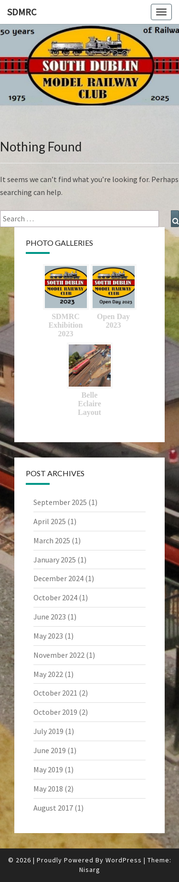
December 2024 (58, 578)
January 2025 (54, 559)
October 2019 (55, 712)
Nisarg (89, 869)
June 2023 (49, 616)
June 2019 (49, 750)
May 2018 (48, 788)
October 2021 (55, 693)
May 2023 (48, 636)
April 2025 (49, 521)
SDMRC (21, 12)
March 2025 (51, 540)
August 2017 (53, 808)
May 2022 (48, 674)
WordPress (123, 860)
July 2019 (48, 731)
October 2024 (55, 597)
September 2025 (60, 502)
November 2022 (58, 655)
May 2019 (48, 769)
